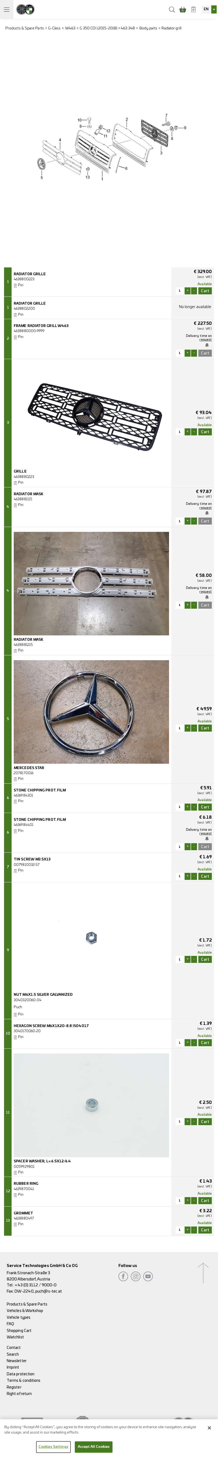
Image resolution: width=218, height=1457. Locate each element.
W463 (70, 28)
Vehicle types (18, 1317)
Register (14, 1387)
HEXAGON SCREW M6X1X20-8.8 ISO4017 (51, 1026)
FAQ (10, 1324)
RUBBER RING (26, 1184)
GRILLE (20, 471)
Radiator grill (171, 28)
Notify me (207, 345)
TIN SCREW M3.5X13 (32, 859)
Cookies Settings (53, 1449)
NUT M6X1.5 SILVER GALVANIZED (43, 995)
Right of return (19, 1394)
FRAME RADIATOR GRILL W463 (41, 326)
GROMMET (23, 1213)
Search (13, 1354)
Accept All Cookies (94, 1449)
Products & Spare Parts (24, 28)
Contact (14, 1348)
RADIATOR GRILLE (30, 274)
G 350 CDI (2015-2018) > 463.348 (107, 28)
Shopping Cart (19, 1331)
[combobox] (209, 9)
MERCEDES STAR (29, 768)
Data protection (20, 1374)
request (205, 339)
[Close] (209, 1431)
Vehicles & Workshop (25, 1311)
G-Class (54, 28)
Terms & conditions (23, 1381)
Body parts (148, 28)
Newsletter (17, 1361)
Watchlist (15, 1337)
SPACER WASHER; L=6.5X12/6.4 (42, 1161)
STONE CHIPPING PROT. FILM (40, 790)
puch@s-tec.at (48, 1291)
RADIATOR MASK (28, 494)
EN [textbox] (206, 9)
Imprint (13, 1367)
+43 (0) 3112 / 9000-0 (36, 1285)
